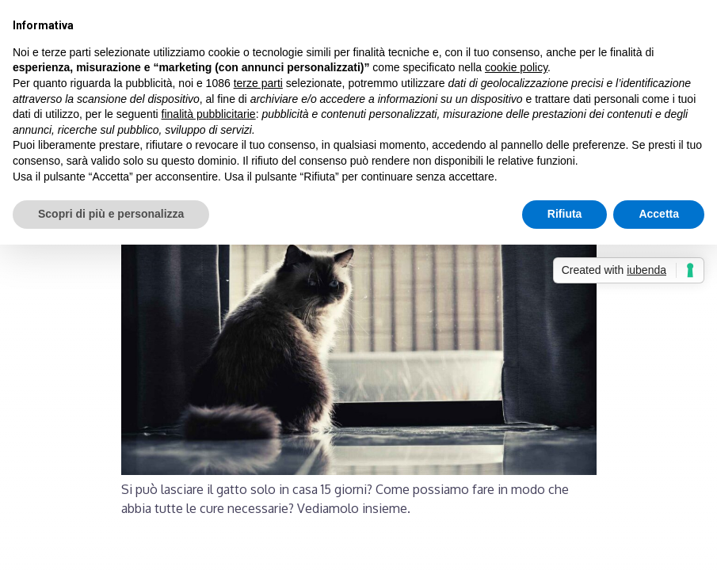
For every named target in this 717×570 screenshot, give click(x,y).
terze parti (258, 83)
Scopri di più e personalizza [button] (111, 213)
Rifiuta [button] (564, 213)
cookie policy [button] (516, 67)
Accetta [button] (659, 213)
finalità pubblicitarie (209, 114)
